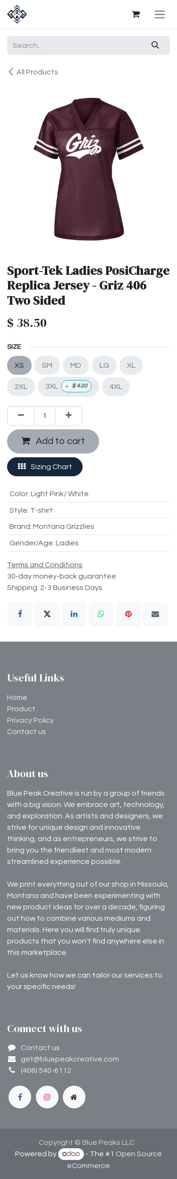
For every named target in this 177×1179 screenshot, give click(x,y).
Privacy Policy (30, 720)
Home (17, 697)
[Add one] (68, 415)
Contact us (26, 731)
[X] (47, 613)
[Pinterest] (128, 613)
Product (21, 709)
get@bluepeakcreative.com (70, 1059)
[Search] (155, 45)
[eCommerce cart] (135, 14)
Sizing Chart (45, 467)
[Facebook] (19, 613)
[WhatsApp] (101, 613)
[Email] (155, 613)
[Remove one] (20, 415)
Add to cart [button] (53, 441)
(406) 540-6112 (46, 1070)
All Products (32, 72)
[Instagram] (47, 1097)
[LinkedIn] (74, 613)
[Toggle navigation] (160, 14)
